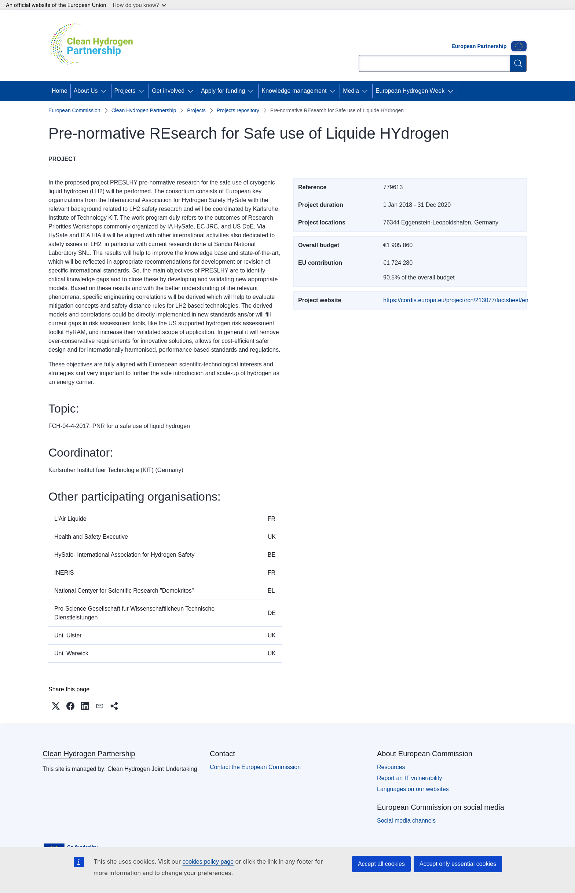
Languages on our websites (413, 789)
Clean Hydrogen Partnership (143, 110)
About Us (86, 91)
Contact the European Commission (255, 767)
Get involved (168, 91)
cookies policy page (208, 862)
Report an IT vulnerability (409, 778)
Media (351, 91)
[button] (56, 706)
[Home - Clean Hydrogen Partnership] (94, 45)
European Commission (74, 110)
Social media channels (406, 820)
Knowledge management (293, 91)
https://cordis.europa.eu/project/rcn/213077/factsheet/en (455, 300)
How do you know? (139, 5)
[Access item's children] (105, 91)
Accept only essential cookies (458, 864)
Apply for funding (223, 91)
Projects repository (238, 110)
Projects (125, 91)
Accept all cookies (381, 864)
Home (59, 91)
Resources (391, 767)
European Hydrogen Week (410, 91)
